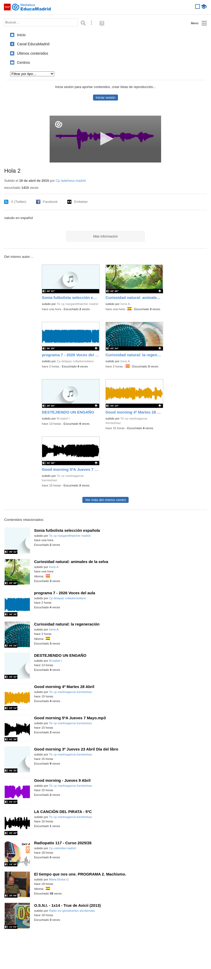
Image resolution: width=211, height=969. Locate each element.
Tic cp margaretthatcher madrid (77, 303)
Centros (23, 62)
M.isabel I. (63, 418)
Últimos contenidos (32, 53)
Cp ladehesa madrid (71, 181)
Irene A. (125, 303)
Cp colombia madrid (62, 848)
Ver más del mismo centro (105, 500)
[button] (105, 139)
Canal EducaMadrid (33, 44)
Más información (105, 236)
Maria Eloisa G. (59, 879)
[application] (105, 139)
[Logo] (58, 124)
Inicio (21, 35)
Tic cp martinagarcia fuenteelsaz (70, 691)
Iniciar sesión (105, 97)
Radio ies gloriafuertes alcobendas (72, 910)
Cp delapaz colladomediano (75, 361)
